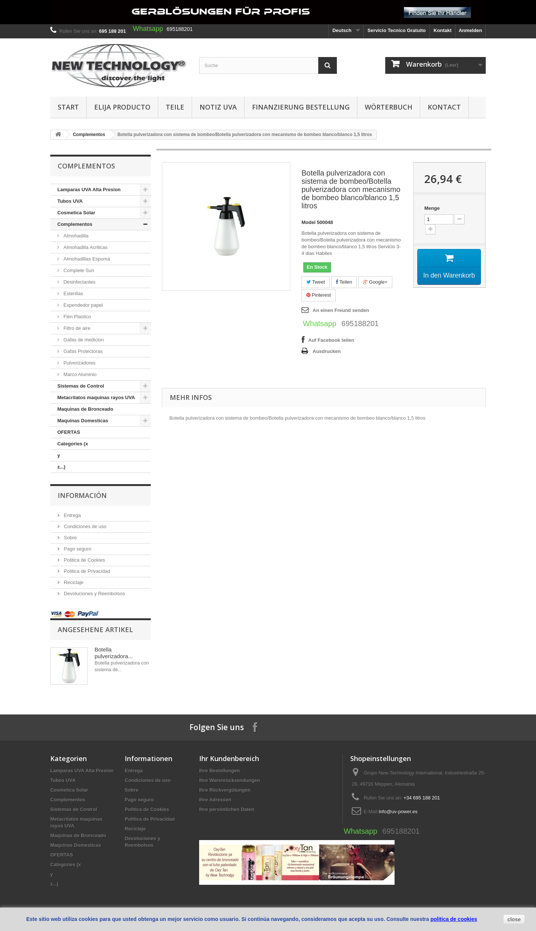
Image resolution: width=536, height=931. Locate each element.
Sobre (70, 537)
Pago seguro (77, 549)
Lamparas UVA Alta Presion (89, 189)
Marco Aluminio (79, 374)
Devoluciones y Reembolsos (94, 593)
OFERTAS (68, 432)
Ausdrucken (327, 351)
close (514, 919)
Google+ (375, 282)
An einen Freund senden (341, 310)
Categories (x (72, 443)
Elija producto (122, 106)
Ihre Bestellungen (219, 770)
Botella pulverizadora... (114, 652)
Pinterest (318, 295)
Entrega (72, 515)
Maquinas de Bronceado (85, 409)
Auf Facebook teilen (331, 340)
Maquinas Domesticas (82, 420)
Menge (432, 208)
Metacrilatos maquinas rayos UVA (96, 397)
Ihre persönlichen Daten (226, 809)
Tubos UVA (70, 201)
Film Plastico (76, 316)
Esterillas (72, 293)
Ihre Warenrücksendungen (229, 780)
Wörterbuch (388, 106)
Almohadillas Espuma (86, 259)
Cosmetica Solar (76, 212)
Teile (175, 106)
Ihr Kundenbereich (229, 758)
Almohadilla (75, 236)
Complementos (89, 134)
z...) (61, 467)
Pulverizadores (79, 363)
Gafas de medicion (83, 340)
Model (309, 222)
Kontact (444, 106)
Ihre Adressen (215, 799)
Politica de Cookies (84, 560)
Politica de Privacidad (86, 571)
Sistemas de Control (80, 386)
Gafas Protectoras (82, 351)
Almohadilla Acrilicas (85, 247)
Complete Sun (78, 270)
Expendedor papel (82, 305)
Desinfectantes (79, 282)
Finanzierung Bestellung (301, 106)
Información (82, 495)
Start (68, 106)
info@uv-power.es (398, 811)
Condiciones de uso (84, 526)
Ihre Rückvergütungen (225, 790)
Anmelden (470, 30)
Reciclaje (73, 582)
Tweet (315, 282)
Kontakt (443, 30)
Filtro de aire (76, 328)
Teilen (344, 282)
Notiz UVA (218, 106)
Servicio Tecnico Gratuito (396, 30)
